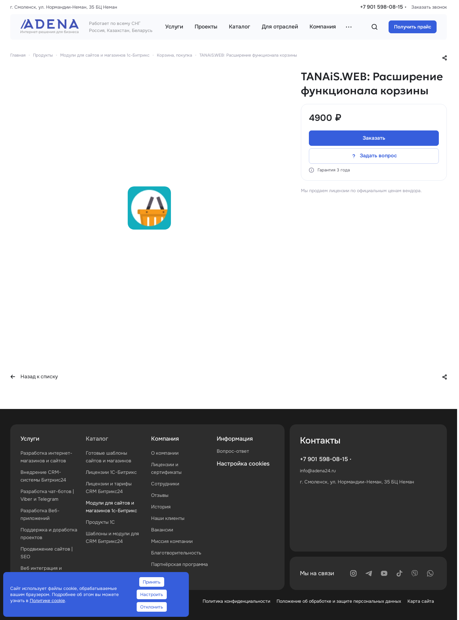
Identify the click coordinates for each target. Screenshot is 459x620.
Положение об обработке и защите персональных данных (339, 601)
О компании (165, 453)
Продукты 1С (100, 522)
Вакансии (162, 530)
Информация (235, 438)
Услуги (29, 438)
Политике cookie (47, 600)
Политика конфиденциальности (236, 601)
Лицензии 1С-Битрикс (111, 472)
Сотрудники (165, 484)
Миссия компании (172, 541)
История (161, 507)
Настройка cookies (243, 463)
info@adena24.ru (318, 471)
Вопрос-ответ (233, 451)
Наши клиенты (167, 518)
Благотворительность (176, 553)
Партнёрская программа (179, 564)
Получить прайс (412, 27)
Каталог (97, 438)
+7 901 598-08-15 (381, 7)
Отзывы (159, 495)
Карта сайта (420, 601)
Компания (165, 438)
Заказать (374, 138)
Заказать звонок (429, 7)
